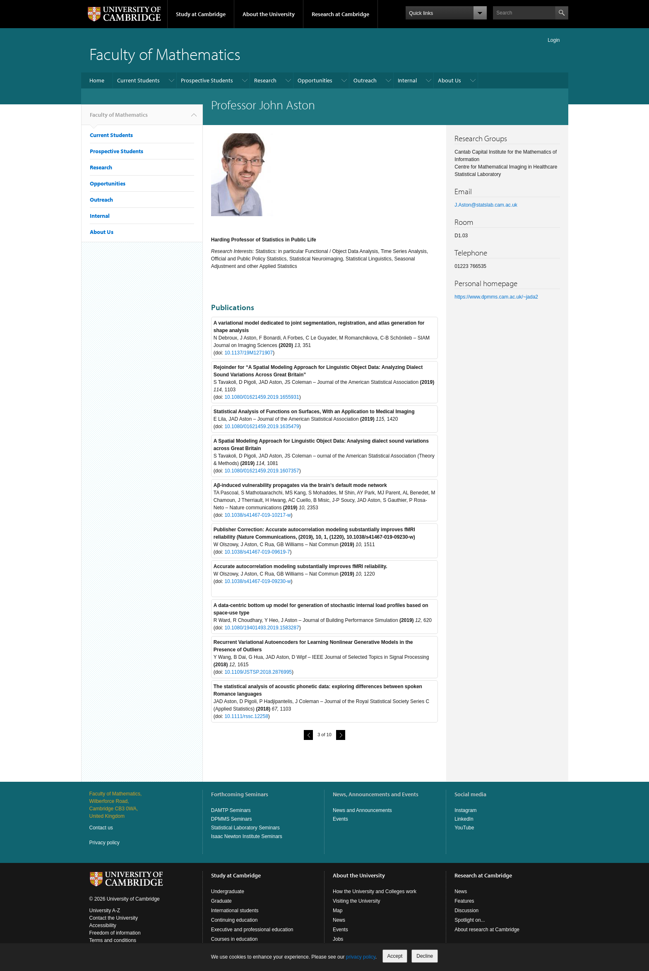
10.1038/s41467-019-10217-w (257, 515)
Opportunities (315, 80)
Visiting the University (356, 901)
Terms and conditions (112, 940)
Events (340, 819)
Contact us (101, 828)
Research (265, 80)
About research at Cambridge (486, 929)
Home (96, 80)
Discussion (466, 910)
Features (464, 901)
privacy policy (360, 957)
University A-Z (104, 910)
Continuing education (234, 920)
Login (554, 40)
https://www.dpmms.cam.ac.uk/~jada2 (496, 297)
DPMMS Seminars (231, 819)
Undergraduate (227, 891)
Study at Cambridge (201, 14)
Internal (407, 80)
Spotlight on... (469, 920)
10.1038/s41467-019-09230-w (257, 581)
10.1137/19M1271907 (248, 353)
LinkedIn (463, 819)
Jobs (338, 939)
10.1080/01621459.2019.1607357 (261, 471)
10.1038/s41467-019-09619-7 (257, 552)
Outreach (365, 80)
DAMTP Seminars (231, 810)
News (339, 920)
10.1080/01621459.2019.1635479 (261, 426)
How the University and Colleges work (374, 891)
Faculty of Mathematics (164, 53)
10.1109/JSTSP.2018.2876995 (258, 672)
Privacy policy (104, 843)
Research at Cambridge (340, 14)
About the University (269, 14)
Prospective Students (207, 80)
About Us (449, 80)
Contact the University (113, 918)
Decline (424, 956)
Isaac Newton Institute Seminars (246, 836)
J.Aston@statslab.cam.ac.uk (485, 205)
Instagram (465, 810)
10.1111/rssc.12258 (246, 716)
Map (337, 910)
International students (235, 910)
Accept (395, 956)
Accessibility (102, 925)
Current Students (138, 80)
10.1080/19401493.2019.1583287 (261, 628)
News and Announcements (362, 810)
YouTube (464, 828)
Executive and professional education (252, 929)
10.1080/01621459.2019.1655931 (261, 397)
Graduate (221, 901)
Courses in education (234, 939)
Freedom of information (115, 933)
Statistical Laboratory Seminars (245, 828)
